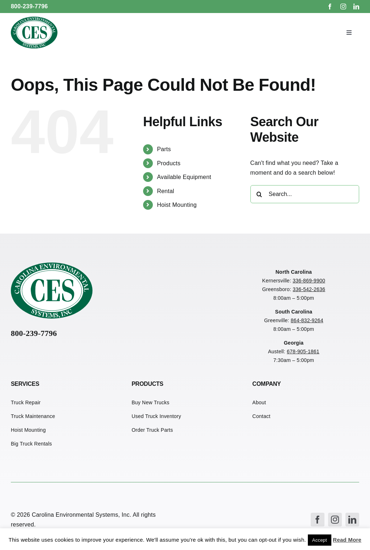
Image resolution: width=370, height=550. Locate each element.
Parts (164, 149)
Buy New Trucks (150, 402)
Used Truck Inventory (156, 416)
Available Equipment (184, 177)
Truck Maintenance (33, 416)
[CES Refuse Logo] (34, 19)
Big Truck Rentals (31, 444)
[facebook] (330, 6)
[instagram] (343, 6)
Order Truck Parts (152, 430)
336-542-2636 (309, 289)
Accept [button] (319, 540)
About (259, 402)
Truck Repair (26, 402)
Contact (261, 416)
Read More (347, 540)
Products (168, 163)
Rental (165, 191)
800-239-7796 (29, 6)
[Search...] (304, 194)
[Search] (259, 194)
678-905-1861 (303, 351)
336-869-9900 (309, 280)
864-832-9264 (307, 320)
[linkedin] (356, 6)
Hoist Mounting (177, 205)
